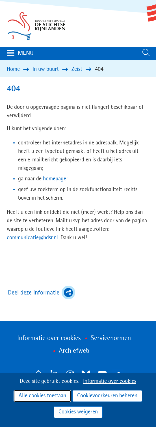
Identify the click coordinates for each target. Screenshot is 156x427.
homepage (54, 179)
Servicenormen (111, 338)
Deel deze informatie (41, 292)
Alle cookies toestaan (42, 396)
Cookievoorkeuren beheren (107, 396)
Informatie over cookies (109, 381)
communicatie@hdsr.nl (32, 238)
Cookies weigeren (78, 412)
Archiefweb (74, 351)
